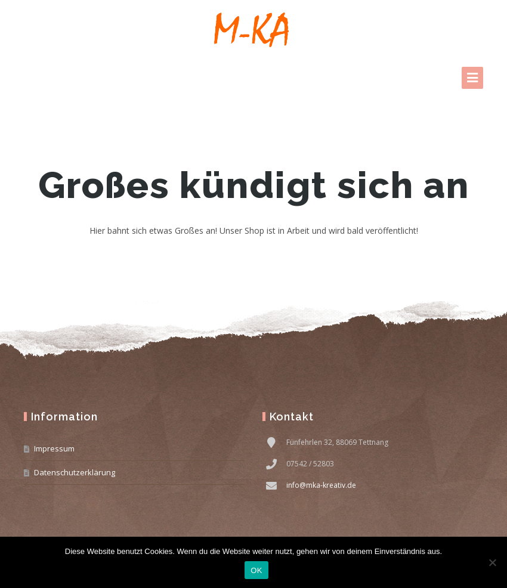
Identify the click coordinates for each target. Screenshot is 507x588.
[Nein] (492, 562)
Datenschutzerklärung (74, 472)
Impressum (54, 448)
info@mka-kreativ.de (321, 485)
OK (256, 570)
